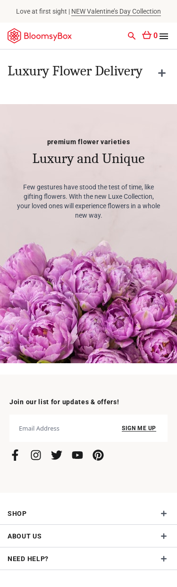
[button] (88, 73)
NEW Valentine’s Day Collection (116, 11)
